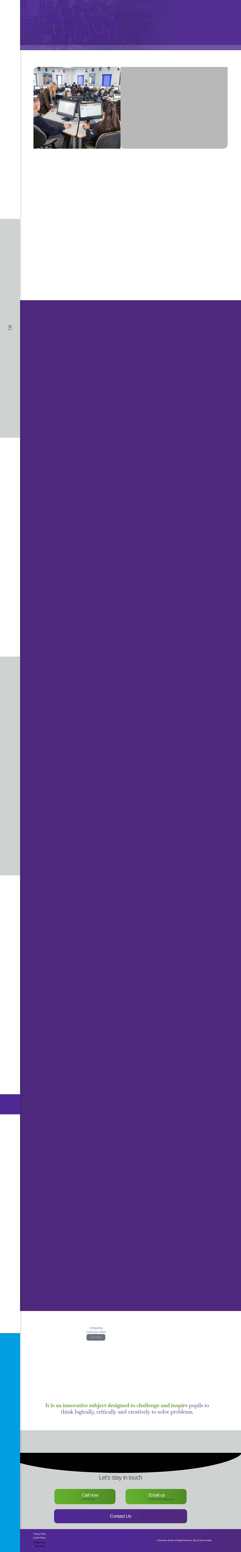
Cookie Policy (39, 1538)
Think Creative (205, 1540)
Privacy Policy (39, 1534)
